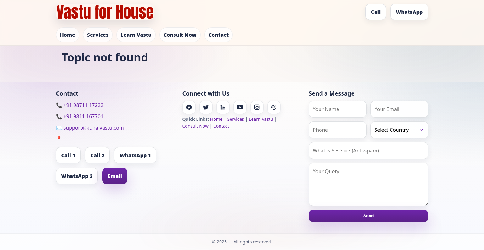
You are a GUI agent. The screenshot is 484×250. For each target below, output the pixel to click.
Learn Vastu (136, 34)
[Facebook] (189, 107)
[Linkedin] (223, 107)
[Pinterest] (274, 107)
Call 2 (97, 155)
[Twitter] (206, 107)
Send (368, 216)
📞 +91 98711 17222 (79, 105)
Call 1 (68, 155)
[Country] (399, 129)
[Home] (105, 12)
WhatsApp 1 (135, 155)
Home (67, 34)
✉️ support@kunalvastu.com (90, 127)
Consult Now (180, 34)
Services (97, 34)
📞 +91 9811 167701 (79, 116)
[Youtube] (240, 107)
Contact (219, 34)
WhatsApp (409, 11)
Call (376, 11)
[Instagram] (257, 107)
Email (115, 176)
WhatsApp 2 (77, 176)
